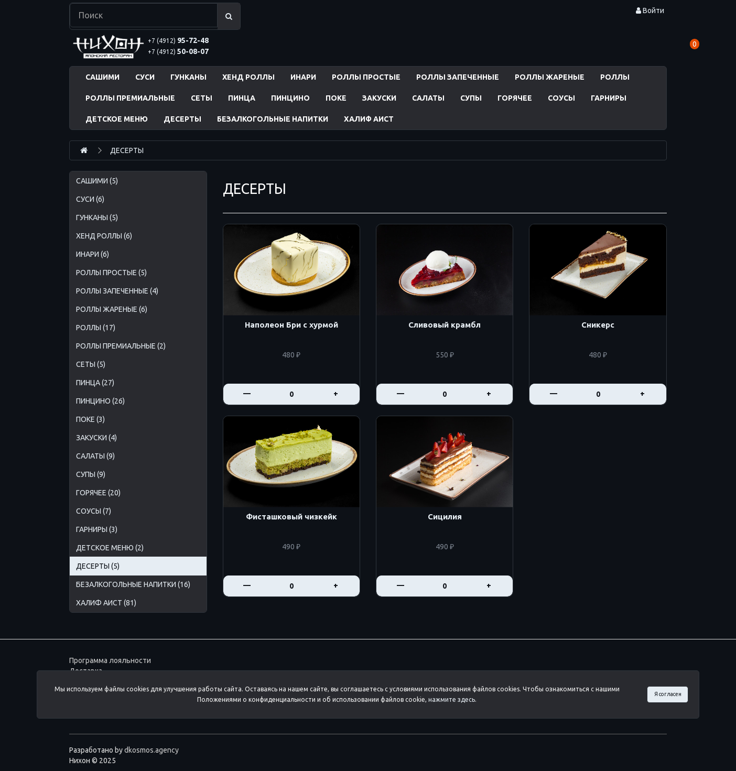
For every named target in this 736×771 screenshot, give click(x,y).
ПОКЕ (336, 98)
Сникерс (597, 325)
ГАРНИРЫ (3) (96, 529)
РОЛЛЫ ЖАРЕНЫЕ (550, 77)
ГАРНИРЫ (608, 98)
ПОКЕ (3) (90, 419)
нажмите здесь (451, 699)
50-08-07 (178, 51)
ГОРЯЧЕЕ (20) (98, 492)
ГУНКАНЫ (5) (97, 217)
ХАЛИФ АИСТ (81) (106, 603)
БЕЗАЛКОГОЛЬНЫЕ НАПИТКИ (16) (133, 584)
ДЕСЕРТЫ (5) (98, 566)
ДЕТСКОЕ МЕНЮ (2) (110, 548)
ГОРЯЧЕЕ (514, 98)
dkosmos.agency (151, 750)
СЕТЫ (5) (90, 364)
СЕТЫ (201, 98)
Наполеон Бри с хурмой (291, 325)
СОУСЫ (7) (93, 511)
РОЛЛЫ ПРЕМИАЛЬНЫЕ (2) (121, 346)
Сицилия (445, 517)
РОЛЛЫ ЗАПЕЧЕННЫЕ (457, 77)
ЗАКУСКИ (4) (96, 437)
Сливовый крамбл (444, 325)
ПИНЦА (241, 98)
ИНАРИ (303, 77)
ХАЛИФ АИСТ (369, 119)
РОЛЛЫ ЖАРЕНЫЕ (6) (111, 309)
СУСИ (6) (90, 199)
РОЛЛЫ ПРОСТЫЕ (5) (111, 272)
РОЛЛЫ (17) (95, 327)
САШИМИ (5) (97, 181)
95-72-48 (178, 40)
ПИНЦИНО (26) (100, 401)
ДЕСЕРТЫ (182, 119)
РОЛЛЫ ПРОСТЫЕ (366, 77)
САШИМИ (102, 77)
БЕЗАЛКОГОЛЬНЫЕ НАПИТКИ (272, 119)
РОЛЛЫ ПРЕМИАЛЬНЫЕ (130, 98)
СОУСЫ (561, 98)
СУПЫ (471, 98)
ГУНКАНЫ (188, 77)
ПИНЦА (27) (95, 382)
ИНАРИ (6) (92, 254)
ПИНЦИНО (290, 98)
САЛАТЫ (428, 98)
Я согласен (667, 694)
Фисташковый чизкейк (291, 517)
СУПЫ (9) (90, 474)
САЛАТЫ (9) (95, 456)
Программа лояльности (110, 660)
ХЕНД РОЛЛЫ (248, 77)
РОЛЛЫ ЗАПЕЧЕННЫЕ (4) (117, 291)
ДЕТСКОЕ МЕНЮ (116, 119)
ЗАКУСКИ (379, 98)
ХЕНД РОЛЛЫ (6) (104, 236)
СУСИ (145, 77)
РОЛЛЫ (615, 77)
